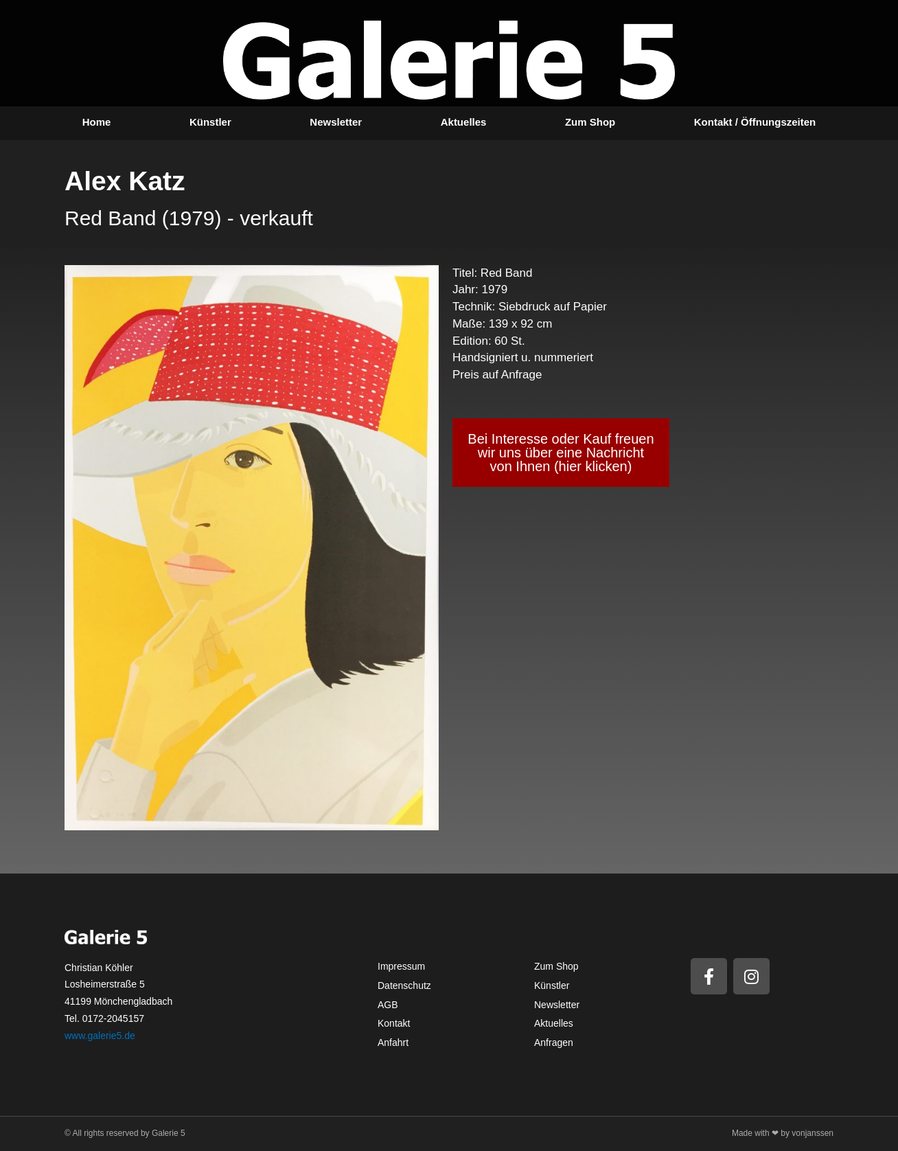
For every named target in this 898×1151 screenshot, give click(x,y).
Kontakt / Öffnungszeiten (755, 122)
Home (96, 122)
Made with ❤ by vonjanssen (782, 1133)
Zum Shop (590, 122)
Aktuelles (464, 122)
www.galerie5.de (100, 1035)
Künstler (210, 122)
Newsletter (336, 122)
